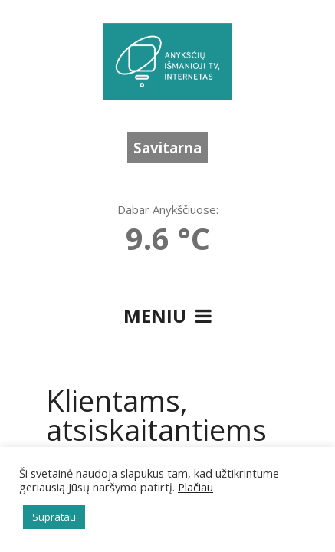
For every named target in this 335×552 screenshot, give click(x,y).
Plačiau (195, 487)
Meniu (167, 315)
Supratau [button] (54, 517)
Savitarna (167, 147)
